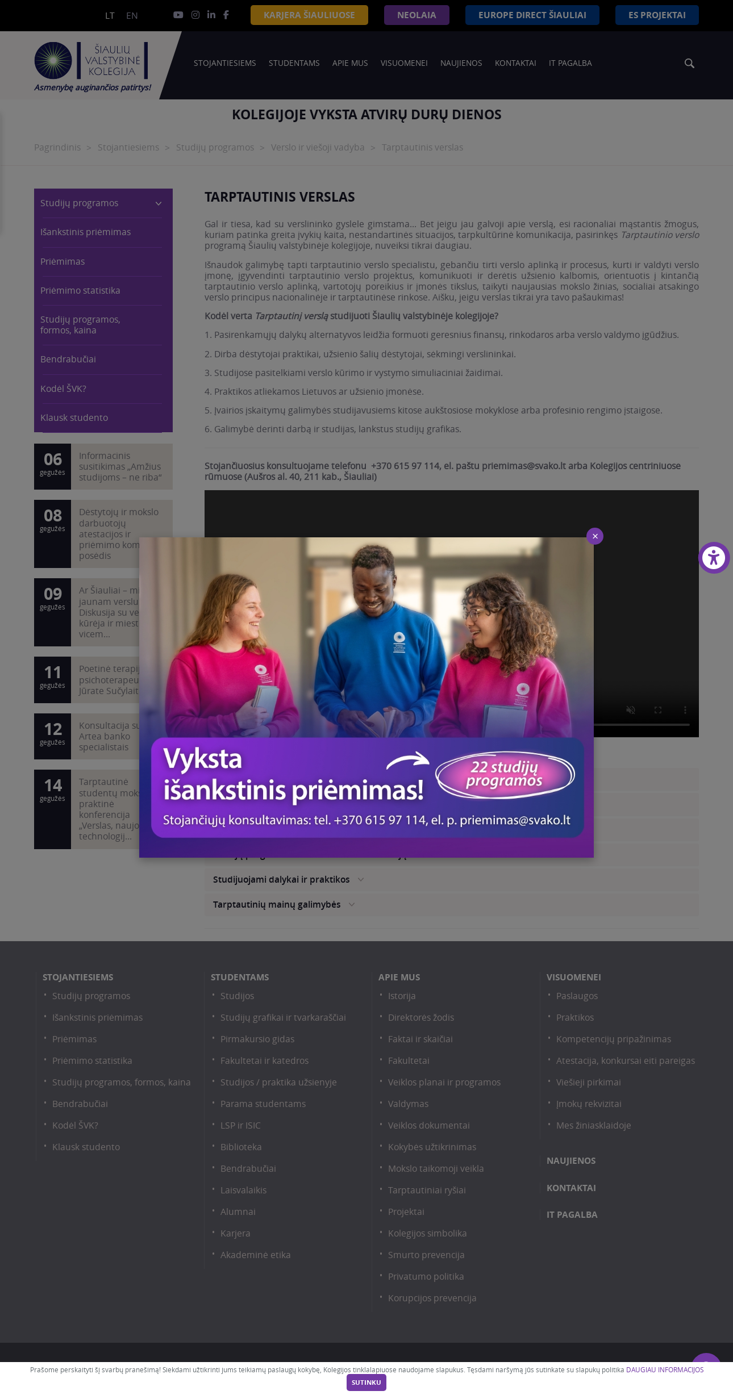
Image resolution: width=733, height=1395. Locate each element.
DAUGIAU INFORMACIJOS (664, 1369)
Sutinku (366, 1382)
